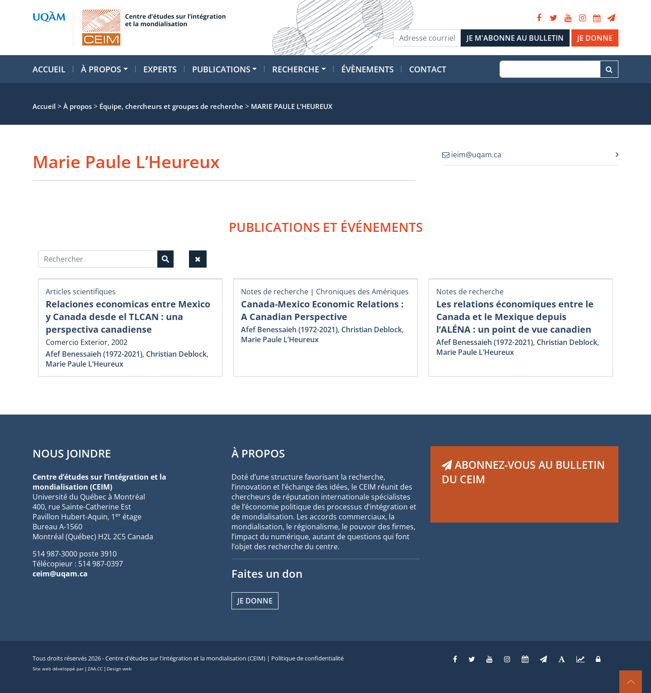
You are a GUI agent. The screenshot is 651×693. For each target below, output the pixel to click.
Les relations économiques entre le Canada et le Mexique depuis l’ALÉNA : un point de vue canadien (515, 316)
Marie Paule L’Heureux (84, 364)
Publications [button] (221, 69)
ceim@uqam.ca (60, 574)
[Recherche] (550, 69)
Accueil (49, 69)
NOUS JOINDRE (72, 453)
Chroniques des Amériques (362, 292)
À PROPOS (258, 453)
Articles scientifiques (81, 292)
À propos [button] (101, 69)
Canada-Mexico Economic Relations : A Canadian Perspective (322, 310)
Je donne (255, 601)
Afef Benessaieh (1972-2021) (94, 354)
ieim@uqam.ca (471, 155)
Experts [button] (160, 69)
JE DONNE (595, 38)
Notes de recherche (274, 292)
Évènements (367, 69)
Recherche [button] (295, 69)
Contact (427, 69)
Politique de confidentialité (307, 658)
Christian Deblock (176, 354)
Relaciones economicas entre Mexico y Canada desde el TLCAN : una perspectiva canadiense (128, 316)
